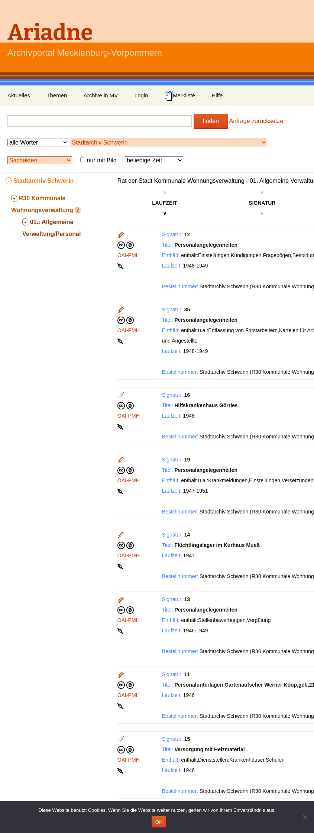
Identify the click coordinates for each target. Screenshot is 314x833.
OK (158, 822)
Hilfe (217, 95)
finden (211, 121)
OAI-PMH (128, 255)
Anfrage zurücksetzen (258, 121)
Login (141, 95)
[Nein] (304, 817)
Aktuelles (18, 95)
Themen (56, 95)
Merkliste (180, 96)
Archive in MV (101, 95)
